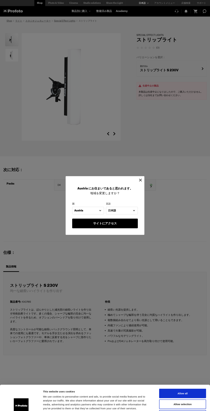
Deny (182, 389)
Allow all (183, 368)
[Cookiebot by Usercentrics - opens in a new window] (21, 404)
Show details (172, 404)
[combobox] (88, 210)
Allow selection (183, 378)
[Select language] (143, 3)
